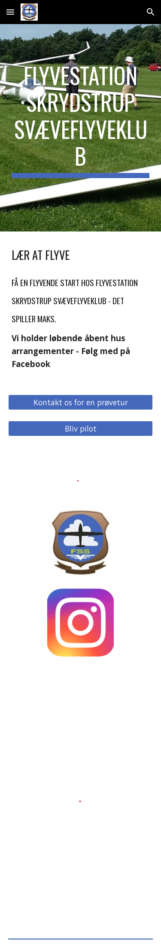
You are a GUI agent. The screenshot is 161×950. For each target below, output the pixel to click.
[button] (10, 12)
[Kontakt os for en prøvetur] (81, 402)
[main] (80, 128)
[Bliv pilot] (81, 428)
